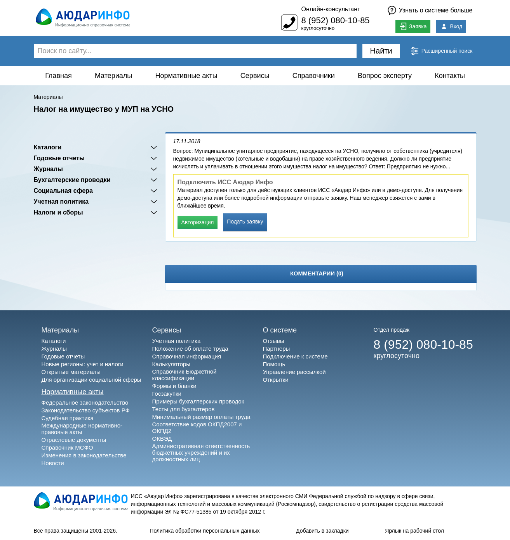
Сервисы (255, 76)
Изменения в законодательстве (84, 455)
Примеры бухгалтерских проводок (198, 401)
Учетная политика (61, 201)
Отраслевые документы (74, 439)
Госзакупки (166, 393)
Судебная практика (68, 418)
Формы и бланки (174, 385)
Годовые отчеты (59, 158)
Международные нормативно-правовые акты (82, 428)
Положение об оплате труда (190, 348)
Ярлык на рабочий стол (414, 531)
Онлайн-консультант (330, 9)
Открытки (276, 379)
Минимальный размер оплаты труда (201, 417)
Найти (381, 51)
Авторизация (197, 222)
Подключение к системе (295, 356)
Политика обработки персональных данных (204, 531)
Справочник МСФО (67, 447)
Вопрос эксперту (385, 76)
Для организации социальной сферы (91, 379)
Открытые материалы (71, 372)
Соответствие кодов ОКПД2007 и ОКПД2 (197, 427)
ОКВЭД (162, 438)
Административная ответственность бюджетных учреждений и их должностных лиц (201, 452)
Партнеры (276, 348)
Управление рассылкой (294, 372)
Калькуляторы (171, 364)
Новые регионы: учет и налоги (83, 364)
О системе (280, 330)
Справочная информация (186, 356)
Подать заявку (245, 221)
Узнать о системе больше (436, 10)
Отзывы (273, 341)
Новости (53, 463)
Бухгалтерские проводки (72, 180)
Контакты (450, 76)
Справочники (313, 76)
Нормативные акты (186, 76)
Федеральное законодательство (85, 402)
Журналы (48, 169)
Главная (58, 76)
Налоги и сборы (58, 212)
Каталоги (48, 147)
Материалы (113, 76)
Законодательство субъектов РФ (86, 410)
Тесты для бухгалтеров (183, 409)
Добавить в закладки (322, 531)
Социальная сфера (63, 190)
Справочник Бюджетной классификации (184, 374)
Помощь (274, 364)
